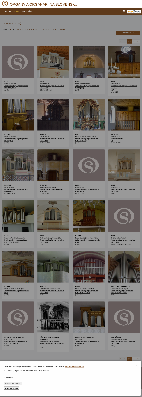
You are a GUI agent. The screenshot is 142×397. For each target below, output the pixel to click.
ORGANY (17, 11)
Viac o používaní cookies (74, 367)
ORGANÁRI (27, 11)
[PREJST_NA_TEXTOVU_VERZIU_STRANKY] (124, 11)
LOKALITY (7, 11)
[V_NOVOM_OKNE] (134, 12)
